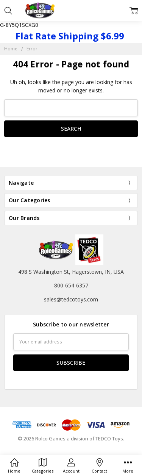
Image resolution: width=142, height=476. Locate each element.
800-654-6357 (71, 285)
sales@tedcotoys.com (71, 299)
